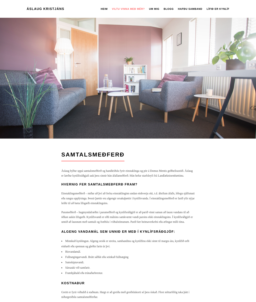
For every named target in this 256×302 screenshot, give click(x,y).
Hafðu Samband (190, 8)
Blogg (169, 8)
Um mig (154, 8)
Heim (104, 8)
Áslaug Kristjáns (45, 9)
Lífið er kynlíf (218, 8)
